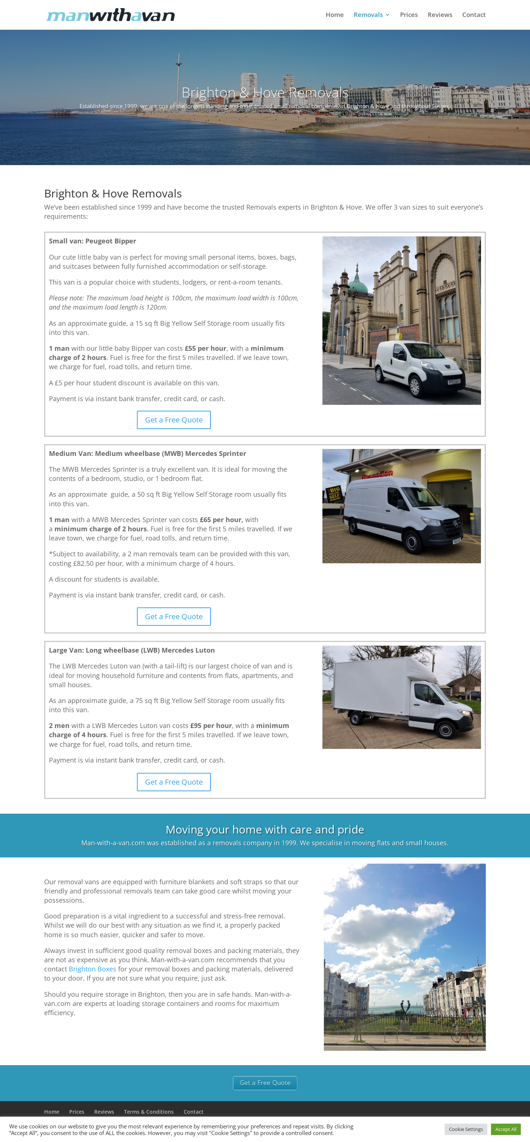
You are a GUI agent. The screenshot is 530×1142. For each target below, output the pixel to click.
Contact (474, 15)
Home (335, 15)
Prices (409, 15)
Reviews (440, 15)
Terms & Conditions (149, 1111)
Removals (368, 15)
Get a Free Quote (174, 420)
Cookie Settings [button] (466, 1129)
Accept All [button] (505, 1129)
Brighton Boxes (92, 968)
